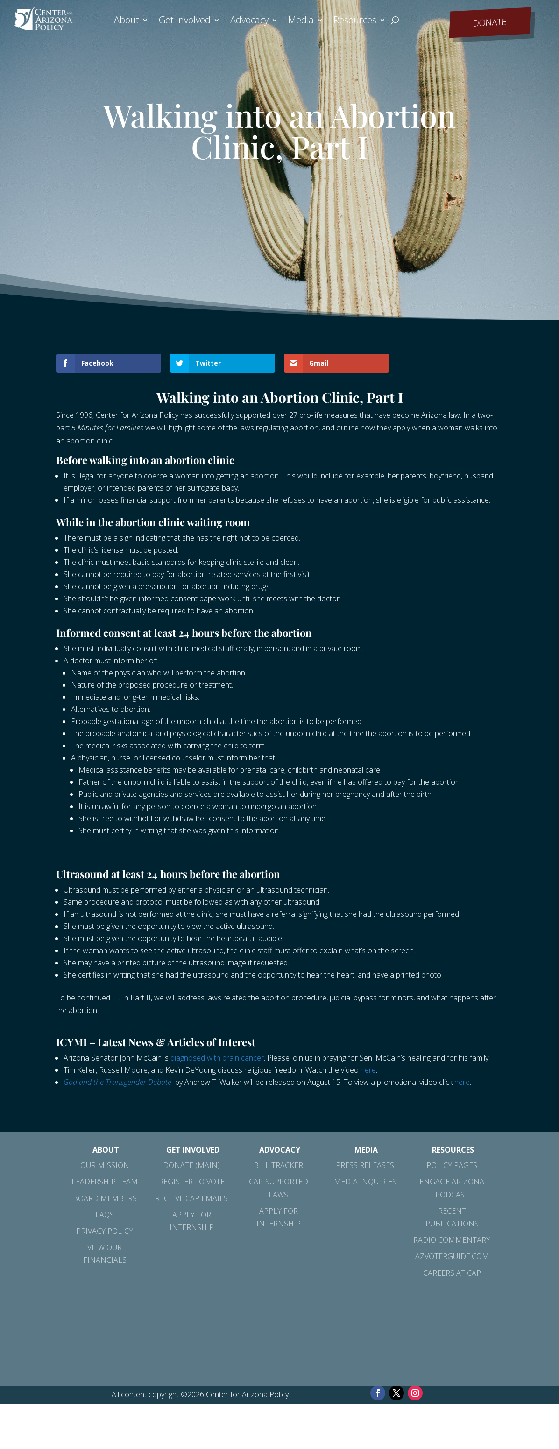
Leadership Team (104, 1181)
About (126, 21)
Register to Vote (192, 1181)
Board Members (105, 1198)
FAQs (104, 1215)
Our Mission (104, 1165)
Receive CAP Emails (191, 1198)
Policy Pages (451, 1165)
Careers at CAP (452, 1273)
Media (301, 21)
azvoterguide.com (452, 1256)
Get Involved (185, 21)
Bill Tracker (278, 1165)
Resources (354, 21)
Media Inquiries (365, 1181)
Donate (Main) (191, 1165)
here (368, 1070)
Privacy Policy (104, 1231)
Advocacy (249, 21)
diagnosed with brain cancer (217, 1058)
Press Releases (365, 1165)
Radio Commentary (451, 1240)
